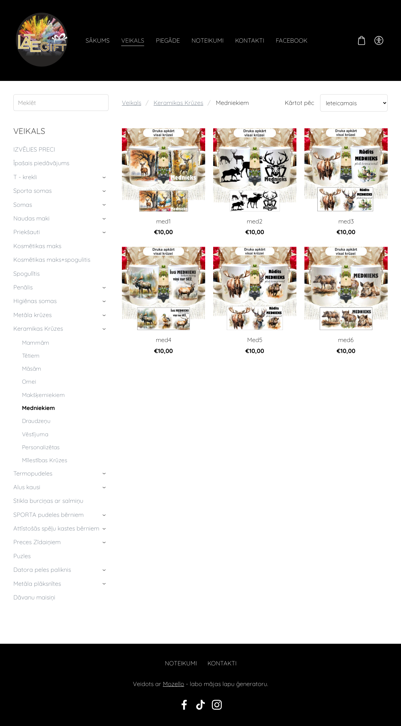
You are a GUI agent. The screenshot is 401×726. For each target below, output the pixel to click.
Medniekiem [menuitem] (38, 407)
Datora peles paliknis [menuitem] (42, 569)
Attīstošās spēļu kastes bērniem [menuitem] (56, 528)
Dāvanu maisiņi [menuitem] (34, 597)
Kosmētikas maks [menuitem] (37, 246)
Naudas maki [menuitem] (31, 218)
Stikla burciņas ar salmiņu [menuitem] (48, 501)
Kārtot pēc (299, 103)
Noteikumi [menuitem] (207, 40)
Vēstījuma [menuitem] (35, 434)
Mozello (173, 684)
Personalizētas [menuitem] (41, 447)
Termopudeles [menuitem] (32, 473)
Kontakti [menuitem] (249, 40)
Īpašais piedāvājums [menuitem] (41, 163)
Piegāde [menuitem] (168, 40)
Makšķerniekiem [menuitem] (43, 394)
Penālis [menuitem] (23, 287)
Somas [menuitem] (22, 204)
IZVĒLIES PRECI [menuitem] (34, 149)
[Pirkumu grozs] (361, 40)
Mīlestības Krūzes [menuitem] (44, 460)
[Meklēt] (61, 102)
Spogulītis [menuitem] (26, 273)
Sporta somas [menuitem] (32, 190)
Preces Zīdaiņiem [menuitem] (37, 542)
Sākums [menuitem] (98, 40)
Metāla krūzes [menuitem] (32, 315)
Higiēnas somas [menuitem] (35, 301)
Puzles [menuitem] (22, 556)
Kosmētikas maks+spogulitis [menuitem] (51, 259)
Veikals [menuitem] (132, 40)
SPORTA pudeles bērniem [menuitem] (48, 515)
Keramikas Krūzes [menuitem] (38, 328)
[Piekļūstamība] (379, 40)
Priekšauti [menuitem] (26, 232)
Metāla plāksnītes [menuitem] (37, 583)
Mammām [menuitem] (35, 342)
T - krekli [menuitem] (25, 177)
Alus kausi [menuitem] (26, 487)
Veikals (131, 103)
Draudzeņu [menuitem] (36, 420)
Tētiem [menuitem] (31, 355)
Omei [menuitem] (29, 381)
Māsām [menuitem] (31, 368)
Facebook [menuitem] (291, 40)
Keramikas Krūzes (178, 103)
